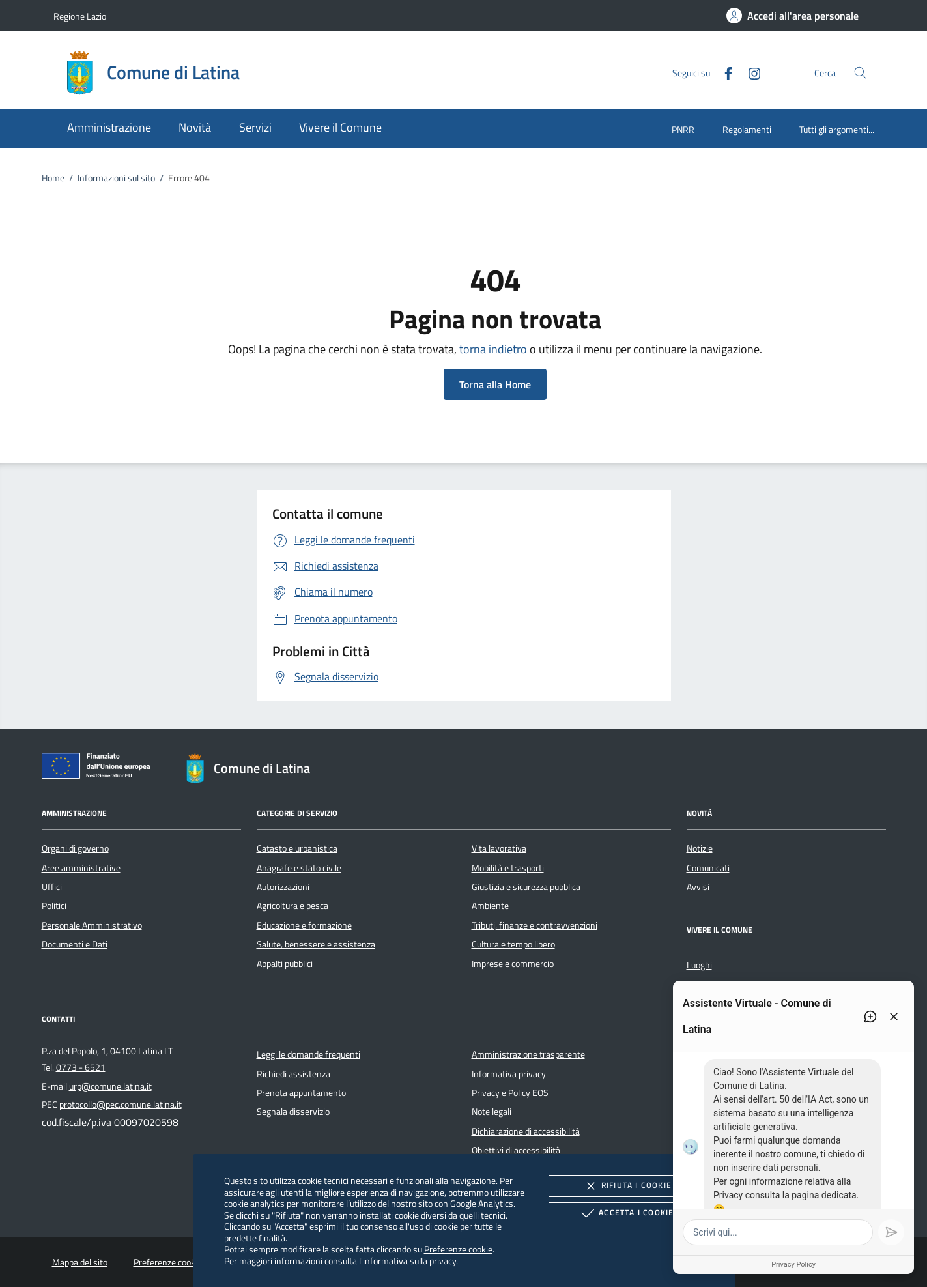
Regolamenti (746, 129)
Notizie (700, 848)
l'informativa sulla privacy (407, 1260)
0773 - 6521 (81, 1067)
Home (53, 178)
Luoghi (699, 965)
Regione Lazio (79, 16)
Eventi (699, 984)
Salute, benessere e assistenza (316, 944)
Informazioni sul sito (116, 178)
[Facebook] (723, 72)
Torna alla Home (495, 384)
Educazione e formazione (304, 925)
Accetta (626, 1213)
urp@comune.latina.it (110, 1086)
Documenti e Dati (74, 944)
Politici (54, 906)
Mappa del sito (79, 1262)
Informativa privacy (509, 1074)
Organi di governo (75, 848)
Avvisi (698, 887)
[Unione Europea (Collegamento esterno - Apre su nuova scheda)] (100, 768)
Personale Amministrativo (92, 925)
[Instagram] (749, 72)
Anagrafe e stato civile (299, 868)
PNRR (683, 129)
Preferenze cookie (458, 1249)
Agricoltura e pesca (292, 906)
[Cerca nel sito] (860, 73)
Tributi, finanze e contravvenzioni (534, 925)
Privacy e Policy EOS (510, 1093)
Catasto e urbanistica (297, 848)
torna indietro (493, 349)
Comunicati (708, 868)
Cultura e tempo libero (513, 944)
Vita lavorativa (499, 848)
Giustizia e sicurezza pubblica (526, 887)
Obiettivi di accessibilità (516, 1150)
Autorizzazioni (283, 887)
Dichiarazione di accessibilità (526, 1131)
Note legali (491, 1112)
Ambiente (490, 906)
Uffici (52, 887)
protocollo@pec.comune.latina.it (120, 1104)
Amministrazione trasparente (528, 1054)
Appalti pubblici (285, 964)
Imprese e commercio (513, 964)
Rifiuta (626, 1186)
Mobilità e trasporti (508, 868)
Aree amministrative (81, 868)
